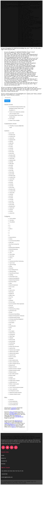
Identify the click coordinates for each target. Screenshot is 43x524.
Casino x (11, 263)
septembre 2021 (12, 145)
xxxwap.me (13, 413)
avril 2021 (11, 154)
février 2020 (11, 178)
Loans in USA (12, 296)
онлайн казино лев (13, 388)
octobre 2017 (11, 214)
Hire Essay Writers (12, 287)
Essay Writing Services (13, 275)
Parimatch (11, 306)
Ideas (10, 294)
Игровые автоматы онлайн (14, 376)
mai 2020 (11, 173)
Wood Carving (12, 345)
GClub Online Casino (13, 282)
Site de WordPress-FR (13, 410)
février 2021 (11, 157)
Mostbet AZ (11, 299)
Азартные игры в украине (14, 355)
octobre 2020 (11, 164)
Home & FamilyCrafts (13, 291)
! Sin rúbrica (11, 226)
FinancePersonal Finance (14, 279)
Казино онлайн (12, 381)
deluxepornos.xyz (18, 426)
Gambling (11, 280)
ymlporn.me (13, 415)
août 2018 (11, 200)
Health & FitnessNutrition (14, 286)
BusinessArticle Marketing (14, 253)
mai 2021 (11, 152)
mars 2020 (11, 176)
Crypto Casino (12, 268)
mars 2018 (11, 207)
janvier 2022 (11, 139)
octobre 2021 (11, 144)
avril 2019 (11, 190)
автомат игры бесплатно (14, 352)
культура (11, 383)
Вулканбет (11, 364)
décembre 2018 (12, 195)
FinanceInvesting (12, 277)
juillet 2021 (11, 149)
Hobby (10, 289)
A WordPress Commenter (14, 131)
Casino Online (12, 260)
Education (11, 274)
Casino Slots (11, 262)
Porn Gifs (11, 311)
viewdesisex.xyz (7, 429)
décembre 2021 (12, 140)
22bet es (10, 234)
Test (10, 335)
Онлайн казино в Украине (14, 386)
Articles (10, 245)
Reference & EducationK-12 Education (16, 321)
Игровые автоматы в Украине (15, 374)
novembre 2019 (12, 183)
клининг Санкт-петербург (14, 126)
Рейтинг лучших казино (14, 390)
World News (11, 350)
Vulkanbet (11, 344)
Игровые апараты (12, 378)
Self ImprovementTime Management (16, 325)
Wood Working (12, 347)
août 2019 (11, 186)
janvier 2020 (11, 180)
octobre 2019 (11, 185)
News (10, 304)
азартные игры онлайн (13, 357)
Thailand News (12, 338)
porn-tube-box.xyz (19, 422)
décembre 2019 (12, 181)
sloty (10, 330)
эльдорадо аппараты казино (14, 400)
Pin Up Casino (12, 308)
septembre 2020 (12, 166)
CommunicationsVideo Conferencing (16, 267)
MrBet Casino (12, 301)
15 (9, 231)
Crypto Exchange (12, 270)
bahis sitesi (11, 248)
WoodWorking (12, 349)
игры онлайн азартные (13, 379)
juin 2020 (11, 171)
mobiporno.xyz (17, 421)
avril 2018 (11, 205)
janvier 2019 (11, 193)
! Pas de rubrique (12, 224)
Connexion (11, 405)
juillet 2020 (11, 169)
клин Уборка (11, 124)
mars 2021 (11, 156)
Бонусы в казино (12, 362)
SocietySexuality (12, 332)
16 (9, 233)
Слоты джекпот (12, 391)
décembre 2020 (12, 161)
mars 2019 (11, 191)
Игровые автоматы (13, 372)
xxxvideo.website (13, 419)
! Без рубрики (12, 228)
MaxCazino (11, 297)
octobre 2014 (11, 219)
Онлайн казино (12, 384)
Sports (10, 333)
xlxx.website (12, 420)
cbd (10, 265)
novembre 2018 (12, 197)
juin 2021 (11, 150)
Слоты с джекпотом (13, 395)
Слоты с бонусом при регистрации (16, 393)
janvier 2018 (11, 210)
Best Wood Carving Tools (14, 250)
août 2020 (11, 168)
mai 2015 (11, 217)
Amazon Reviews (12, 243)
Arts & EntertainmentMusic (14, 246)
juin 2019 (11, 188)
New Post (11, 303)
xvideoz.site (11, 418)
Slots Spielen (11, 328)
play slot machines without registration (16, 309)
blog (10, 251)
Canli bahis (11, 257)
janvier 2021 (11, 159)
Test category (11, 337)
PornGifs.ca (11, 313)
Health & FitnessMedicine (14, 284)
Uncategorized (12, 340)
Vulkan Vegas (11, 342)
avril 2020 (11, 174)
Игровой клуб (12, 371)
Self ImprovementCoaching (14, 323)
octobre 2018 (11, 198)
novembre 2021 (12, 142)
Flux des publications (13, 407)
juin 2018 (11, 202)
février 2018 (11, 208)
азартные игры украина (14, 359)
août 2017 (11, 215)
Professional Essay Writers (14, 315)
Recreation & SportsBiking (14, 320)
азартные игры (12, 354)
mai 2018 (11, 203)
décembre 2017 (12, 212)
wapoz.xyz (13, 433)
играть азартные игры (13, 366)
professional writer (12, 316)
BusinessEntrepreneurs (13, 255)
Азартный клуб (12, 361)
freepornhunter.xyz (11, 430)
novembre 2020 (12, 162)
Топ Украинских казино (14, 396)
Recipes (10, 318)
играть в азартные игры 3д (14, 369)
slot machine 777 (12, 326)
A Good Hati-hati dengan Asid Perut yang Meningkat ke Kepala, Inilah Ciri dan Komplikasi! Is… (17, 114)
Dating (10, 272)
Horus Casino (11, 292)
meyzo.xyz (12, 431)
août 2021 (11, 147)
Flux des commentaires (13, 409)
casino (10, 258)
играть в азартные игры (14, 367)
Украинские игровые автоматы (15, 398)
